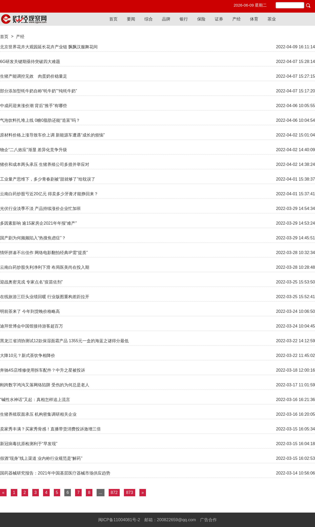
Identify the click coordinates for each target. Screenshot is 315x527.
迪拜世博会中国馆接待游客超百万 (31, 326)
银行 (184, 19)
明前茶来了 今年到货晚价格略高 (30, 311)
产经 (236, 19)
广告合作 (208, 520)
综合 (148, 19)
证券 (219, 19)
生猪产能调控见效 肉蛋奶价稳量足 (33, 76)
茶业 (271, 19)
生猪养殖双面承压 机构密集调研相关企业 (38, 414)
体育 (254, 19)
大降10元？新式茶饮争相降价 (27, 355)
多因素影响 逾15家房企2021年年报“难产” (38, 223)
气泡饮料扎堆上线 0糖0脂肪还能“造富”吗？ (40, 120)
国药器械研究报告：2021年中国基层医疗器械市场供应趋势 (55, 473)
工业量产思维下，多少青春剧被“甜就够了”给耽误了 (47, 179)
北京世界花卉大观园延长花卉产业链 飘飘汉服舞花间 (49, 47)
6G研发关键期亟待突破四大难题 (30, 61)
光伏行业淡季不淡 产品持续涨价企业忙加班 (40, 208)
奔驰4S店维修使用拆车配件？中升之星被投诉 (42, 370)
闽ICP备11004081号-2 (119, 520)
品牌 (166, 19)
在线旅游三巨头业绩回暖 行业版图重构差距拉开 (44, 296)
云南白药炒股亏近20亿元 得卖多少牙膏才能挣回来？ (49, 194)
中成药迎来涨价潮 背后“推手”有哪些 (33, 105)
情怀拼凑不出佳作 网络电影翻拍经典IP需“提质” (44, 252)
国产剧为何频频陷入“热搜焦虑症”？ (33, 238)
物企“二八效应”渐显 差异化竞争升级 (33, 149)
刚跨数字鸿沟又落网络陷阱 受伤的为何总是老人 (44, 385)
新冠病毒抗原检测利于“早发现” (28, 443)
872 (114, 492)
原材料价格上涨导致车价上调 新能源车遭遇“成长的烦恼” (52, 135)
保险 (201, 19)
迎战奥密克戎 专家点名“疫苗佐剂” (31, 282)
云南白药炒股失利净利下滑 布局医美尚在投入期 (44, 267)
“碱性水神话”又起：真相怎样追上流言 (35, 399)
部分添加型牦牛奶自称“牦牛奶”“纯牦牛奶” (38, 91)
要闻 (131, 19)
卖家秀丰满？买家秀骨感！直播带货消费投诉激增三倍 (50, 429)
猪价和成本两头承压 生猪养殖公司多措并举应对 (44, 164)
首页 (113, 19)
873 (129, 492)
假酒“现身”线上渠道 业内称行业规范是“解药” (41, 458)
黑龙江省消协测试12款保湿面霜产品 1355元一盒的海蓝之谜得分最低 (64, 341)
